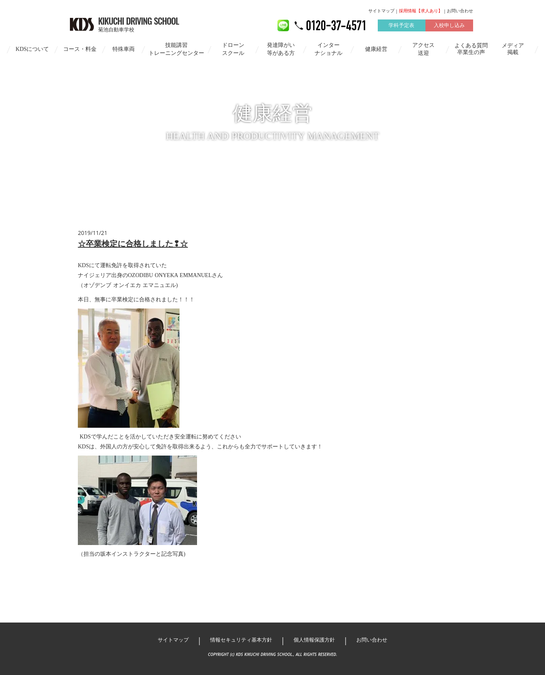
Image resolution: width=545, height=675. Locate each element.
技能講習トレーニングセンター (176, 49)
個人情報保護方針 (314, 640)
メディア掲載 (513, 49)
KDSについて (32, 49)
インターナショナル (328, 49)
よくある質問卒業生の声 (471, 49)
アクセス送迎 (423, 49)
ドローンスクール (233, 49)
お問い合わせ (460, 10)
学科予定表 (401, 25)
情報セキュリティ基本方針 (241, 640)
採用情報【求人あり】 (421, 10)
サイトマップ (381, 10)
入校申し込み (449, 25)
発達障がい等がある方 (281, 49)
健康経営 (376, 49)
